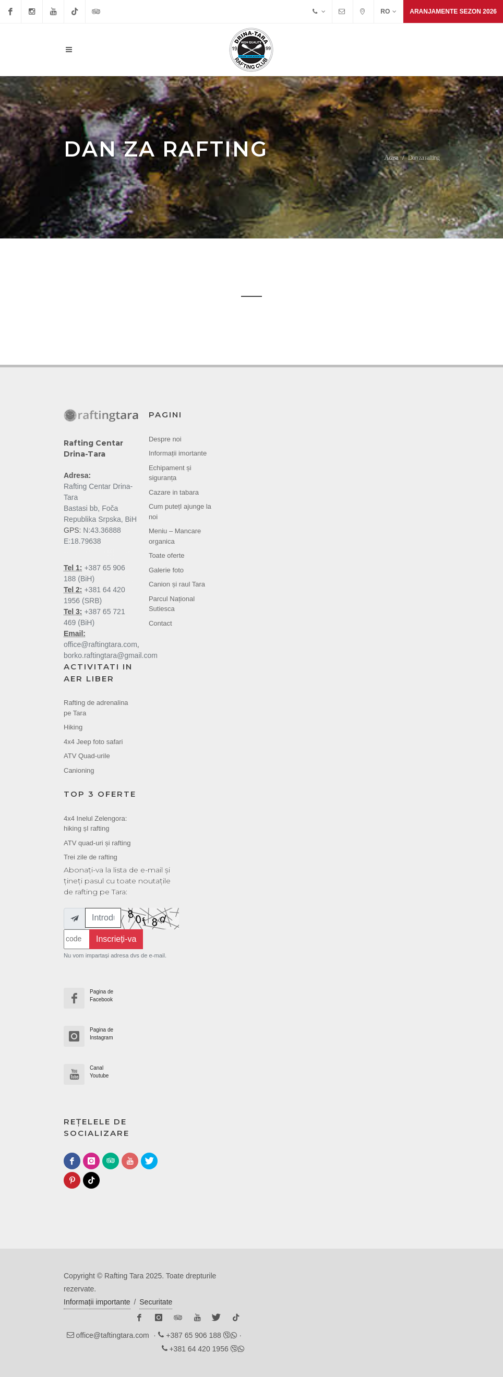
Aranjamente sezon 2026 (453, 11)
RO (388, 11)
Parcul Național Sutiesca (172, 604)
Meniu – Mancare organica (175, 536)
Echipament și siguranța (170, 473)
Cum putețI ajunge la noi (180, 511)
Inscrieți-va (116, 939)
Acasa (391, 157)
